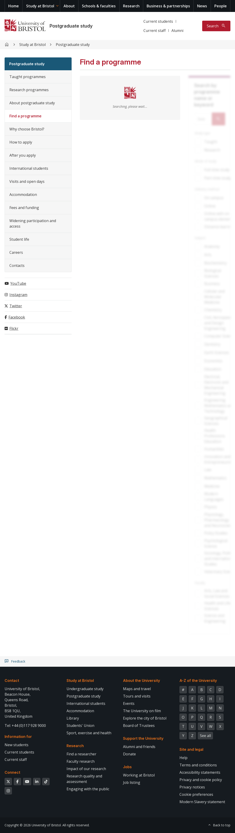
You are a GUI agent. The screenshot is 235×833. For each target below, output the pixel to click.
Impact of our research (86, 768)
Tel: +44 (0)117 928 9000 (25, 725)
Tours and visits (137, 696)
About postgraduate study (32, 102)
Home (13, 5)
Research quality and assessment (84, 779)
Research (131, 5)
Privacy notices (192, 787)
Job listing (131, 782)
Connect (12, 772)
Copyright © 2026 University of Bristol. (33, 825)
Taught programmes (27, 76)
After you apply (22, 155)
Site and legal (191, 749)
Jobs (127, 767)
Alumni (177, 30)
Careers (16, 252)
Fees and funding (24, 207)
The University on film (142, 710)
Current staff (154, 30)
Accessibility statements (199, 772)
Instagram (18, 294)
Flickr (13, 328)
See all (205, 735)
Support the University (143, 738)
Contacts (17, 265)
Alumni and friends (139, 746)
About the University (141, 680)
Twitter (15, 305)
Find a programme (25, 116)
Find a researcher (81, 754)
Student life (19, 239)
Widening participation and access (32, 223)
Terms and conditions (198, 765)
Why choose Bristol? (26, 129)
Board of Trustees (139, 725)
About (69, 5)
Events (128, 703)
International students (28, 168)
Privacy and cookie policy (200, 779)
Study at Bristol (40, 5)
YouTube (18, 283)
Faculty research (81, 761)
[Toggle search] (216, 26)
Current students (158, 21)
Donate (129, 754)
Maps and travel (137, 688)
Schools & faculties (99, 5)
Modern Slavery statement (202, 801)
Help (183, 757)
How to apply (20, 142)
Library (73, 718)
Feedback (18, 661)
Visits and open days (27, 181)
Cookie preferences (196, 794)
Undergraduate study (85, 688)
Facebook (16, 317)
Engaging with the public (88, 788)
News (202, 5)
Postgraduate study (71, 26)
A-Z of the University (198, 680)
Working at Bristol (139, 775)
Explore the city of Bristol (144, 718)
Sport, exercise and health (89, 732)
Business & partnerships (168, 5)
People (220, 5)
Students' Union (80, 725)
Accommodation (23, 194)
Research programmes (29, 89)
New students (16, 744)
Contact (12, 680)
